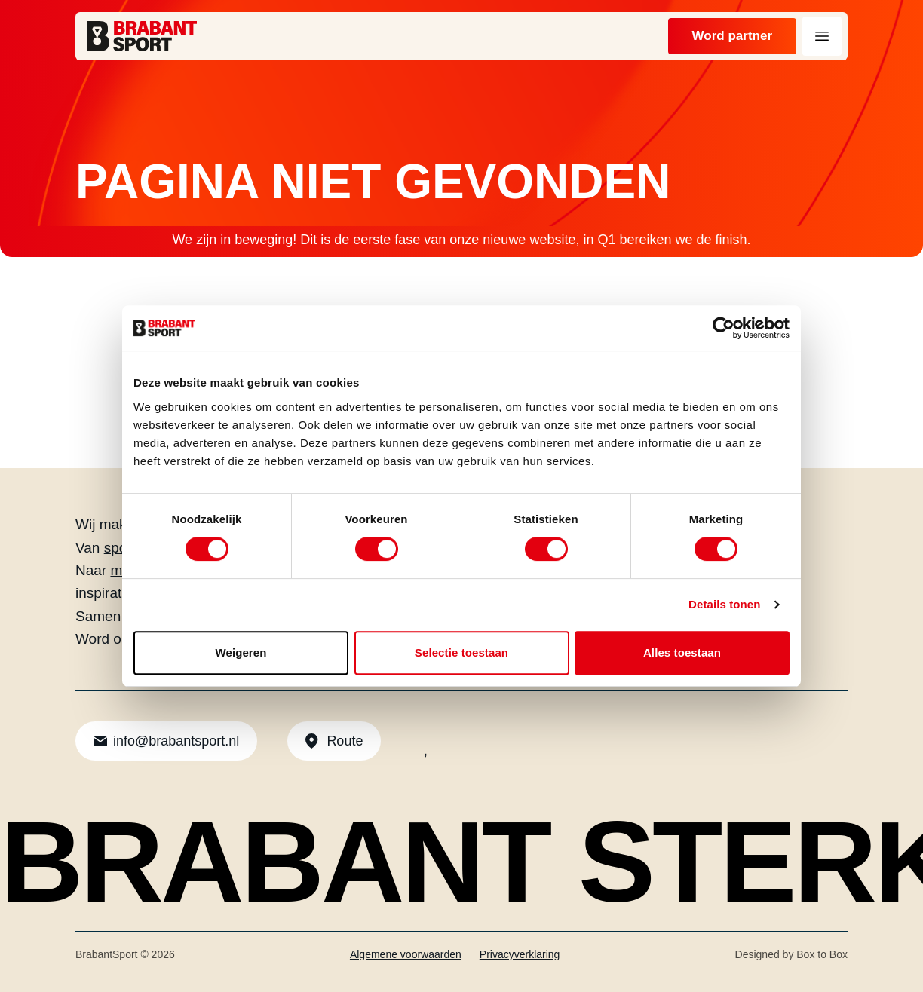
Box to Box (822, 954)
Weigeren (240, 652)
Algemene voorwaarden (406, 954)
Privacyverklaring (520, 954)
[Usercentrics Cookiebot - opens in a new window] (724, 328)
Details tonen (724, 604)
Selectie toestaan (461, 652)
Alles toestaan (682, 652)
